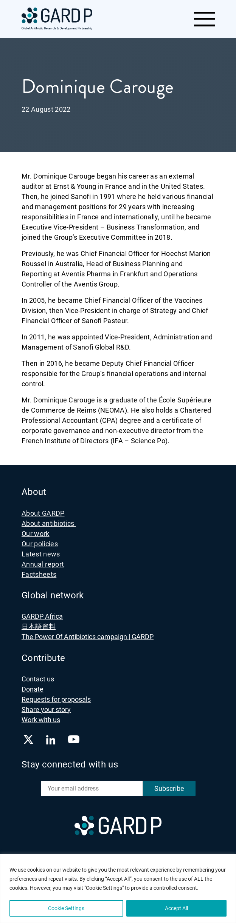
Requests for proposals (56, 699)
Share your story (46, 709)
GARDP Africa (42, 616)
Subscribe (169, 788)
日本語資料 (39, 626)
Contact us (38, 679)
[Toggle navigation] (204, 18)
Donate (32, 689)
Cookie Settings (66, 908)
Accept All (176, 908)
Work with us (41, 720)
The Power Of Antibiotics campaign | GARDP (88, 637)
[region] (118, 888)
